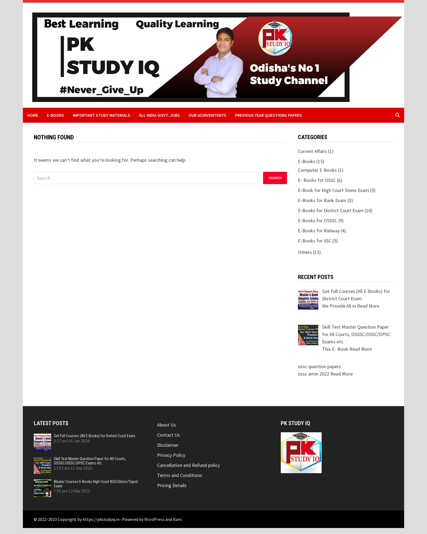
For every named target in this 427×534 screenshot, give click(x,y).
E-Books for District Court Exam (331, 210)
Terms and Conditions (179, 475)
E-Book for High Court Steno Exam (333, 190)
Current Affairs (312, 151)
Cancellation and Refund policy (188, 465)
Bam (177, 519)
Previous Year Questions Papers (268, 115)
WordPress (154, 519)
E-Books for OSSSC (317, 220)
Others (305, 252)
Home (32, 115)
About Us (166, 425)
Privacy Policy (171, 455)
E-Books (55, 115)
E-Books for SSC (314, 241)
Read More (368, 306)
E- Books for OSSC (317, 180)
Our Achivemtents (207, 115)
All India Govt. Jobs (159, 115)
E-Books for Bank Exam (322, 200)
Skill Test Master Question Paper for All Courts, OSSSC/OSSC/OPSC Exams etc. (90, 461)
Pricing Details (172, 485)
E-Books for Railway (319, 230)
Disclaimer (167, 445)
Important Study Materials (101, 115)
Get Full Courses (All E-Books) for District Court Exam (94, 436)
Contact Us (168, 435)
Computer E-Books (317, 170)
